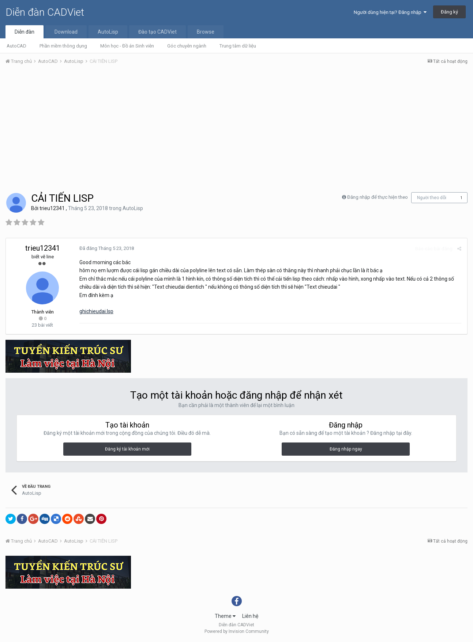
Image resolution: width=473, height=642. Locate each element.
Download (66, 32)
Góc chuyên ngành (186, 46)
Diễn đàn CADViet (44, 12)
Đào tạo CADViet (157, 32)
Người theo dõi (431, 197)
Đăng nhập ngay (346, 449)
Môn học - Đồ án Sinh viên (127, 46)
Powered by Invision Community (236, 631)
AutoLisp (108, 32)
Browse (205, 32)
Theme (225, 616)
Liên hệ (250, 616)
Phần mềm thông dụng (63, 46)
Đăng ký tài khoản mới (127, 449)
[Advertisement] (236, 125)
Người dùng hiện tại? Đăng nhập (390, 12)
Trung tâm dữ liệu (237, 46)
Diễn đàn (24, 32)
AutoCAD (16, 46)
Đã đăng (106, 248)
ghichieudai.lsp (96, 311)
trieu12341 (52, 208)
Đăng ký (449, 12)
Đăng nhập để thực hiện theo (377, 197)
